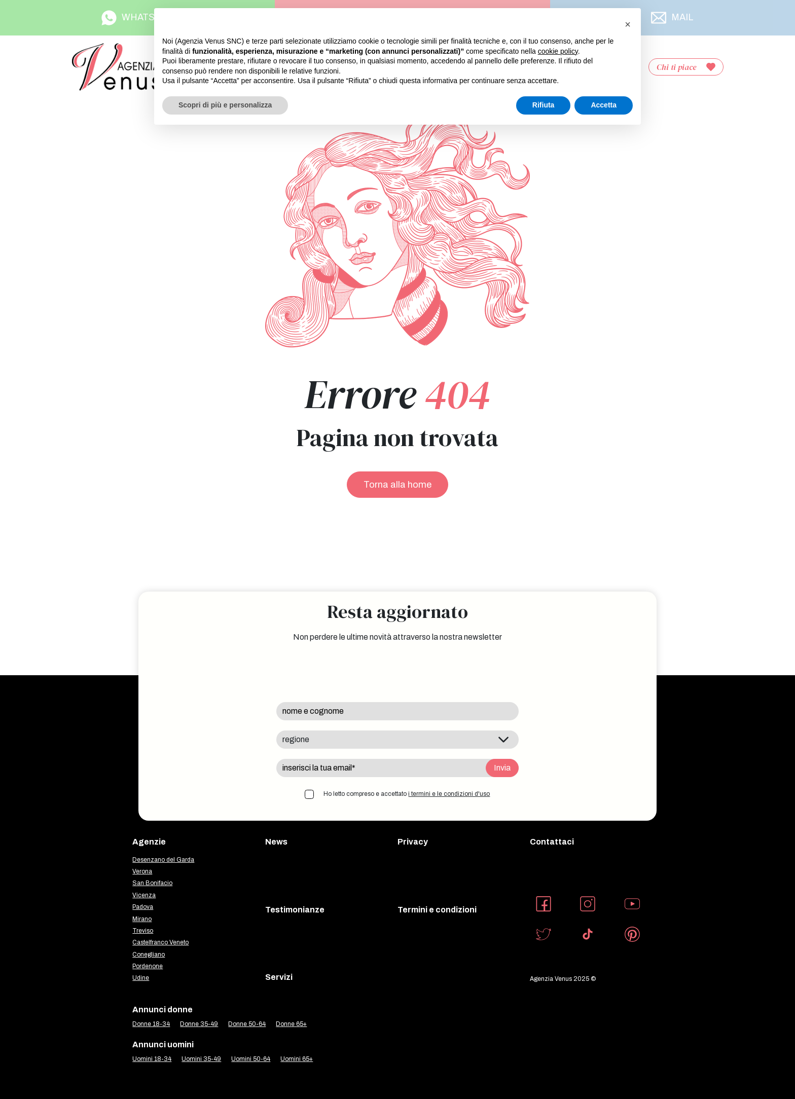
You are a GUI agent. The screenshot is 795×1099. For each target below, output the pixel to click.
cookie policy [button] (558, 51)
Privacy (412, 841)
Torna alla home (397, 485)
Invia (502, 767)
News (276, 841)
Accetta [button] (604, 105)
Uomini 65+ (296, 1059)
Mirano (142, 919)
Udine (140, 977)
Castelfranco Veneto (160, 942)
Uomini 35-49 (201, 1059)
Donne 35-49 (199, 1024)
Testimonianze (294, 909)
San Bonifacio (152, 883)
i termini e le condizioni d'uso (449, 793)
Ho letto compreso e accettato (406, 793)
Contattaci (552, 841)
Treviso (142, 930)
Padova (142, 906)
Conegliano (148, 954)
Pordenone (147, 966)
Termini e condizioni (437, 909)
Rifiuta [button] (543, 105)
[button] (628, 24)
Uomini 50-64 (250, 1059)
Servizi (279, 977)
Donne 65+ (291, 1024)
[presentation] (353, 672)
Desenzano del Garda (163, 859)
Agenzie (149, 841)
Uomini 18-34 (151, 1059)
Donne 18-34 (151, 1024)
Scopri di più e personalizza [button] (225, 105)
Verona (142, 871)
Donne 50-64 (247, 1024)
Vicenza (144, 895)
